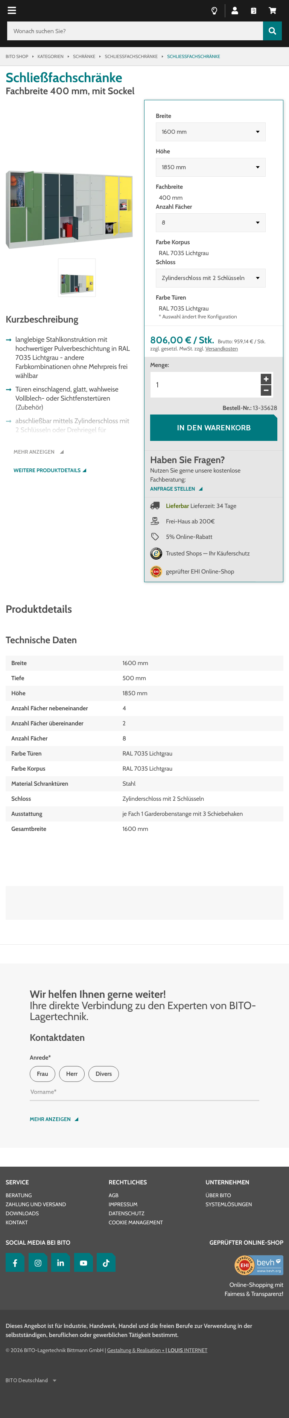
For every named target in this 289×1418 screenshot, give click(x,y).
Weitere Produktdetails (47, 470)
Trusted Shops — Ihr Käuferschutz (208, 553)
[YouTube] (81, 1262)
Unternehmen (227, 1182)
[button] (235, 10)
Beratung (19, 1195)
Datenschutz (126, 1213)
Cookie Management (136, 1222)
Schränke (84, 56)
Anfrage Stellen (172, 488)
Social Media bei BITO (38, 1242)
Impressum (123, 1204)
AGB (114, 1195)
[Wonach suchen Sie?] (135, 30)
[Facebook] (13, 1262)
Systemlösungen (228, 1204)
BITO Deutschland (27, 1380)
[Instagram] (36, 1262)
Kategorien (51, 56)
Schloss (165, 262)
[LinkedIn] (58, 1262)
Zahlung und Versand (36, 1204)
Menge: (159, 365)
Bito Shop (17, 56)
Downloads (22, 1213)
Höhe (163, 151)
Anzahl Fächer (174, 206)
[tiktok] (104, 1262)
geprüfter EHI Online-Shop (200, 571)
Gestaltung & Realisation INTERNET (157, 1350)
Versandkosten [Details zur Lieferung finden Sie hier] (221, 348)
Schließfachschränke (131, 56)
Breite (163, 115)
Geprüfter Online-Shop (246, 1242)
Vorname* (43, 1091)
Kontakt (17, 1222)
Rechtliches (128, 1182)
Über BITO (218, 1195)
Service (17, 1182)
